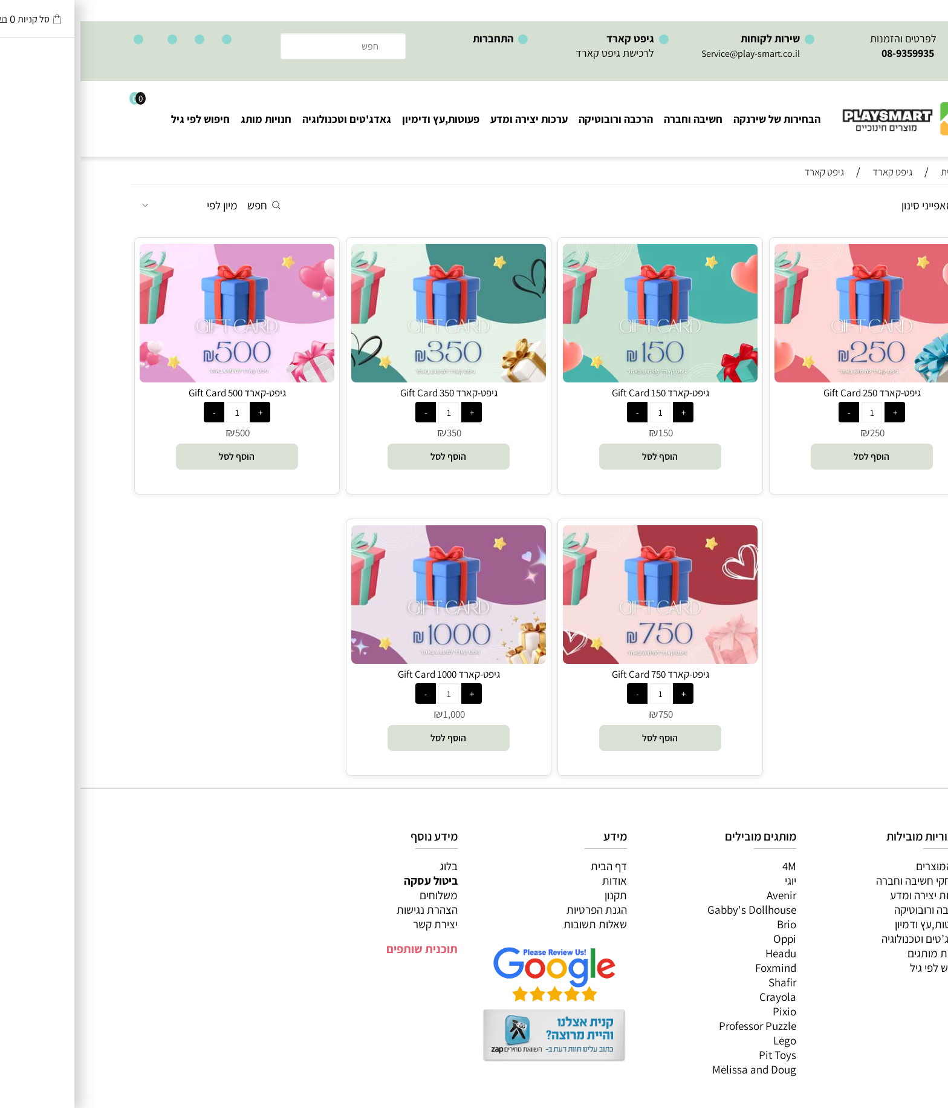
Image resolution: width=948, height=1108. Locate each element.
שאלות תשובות (515, 924)
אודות (534, 880)
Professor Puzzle (677, 1025)
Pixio (704, 1011)
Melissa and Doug (674, 1069)
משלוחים (358, 895)
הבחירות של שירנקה (696, 119)
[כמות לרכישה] (791, 412)
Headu (700, 953)
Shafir (702, 982)
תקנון (535, 895)
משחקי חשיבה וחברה (840, 880)
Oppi (704, 938)
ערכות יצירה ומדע (448, 119)
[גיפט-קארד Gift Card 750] (579, 659)
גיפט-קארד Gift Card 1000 (368, 674)
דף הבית (528, 866)
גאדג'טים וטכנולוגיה (266, 119)
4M (709, 866)
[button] (791, 457)
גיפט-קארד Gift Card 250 (791, 392)
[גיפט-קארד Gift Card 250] (791, 378)
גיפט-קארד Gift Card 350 (368, 392)
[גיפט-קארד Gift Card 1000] (368, 659)
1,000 (374, 714)
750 (585, 714)
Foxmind (695, 967)
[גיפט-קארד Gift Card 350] (368, 378)
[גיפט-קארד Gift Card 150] (579, 378)
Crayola (697, 996)
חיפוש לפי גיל (120, 119)
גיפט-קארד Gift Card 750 (580, 674)
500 (162, 432)
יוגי (710, 880)
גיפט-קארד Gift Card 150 (580, 392)
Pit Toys (697, 1054)
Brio (706, 924)
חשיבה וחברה (612, 119)
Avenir (701, 895)
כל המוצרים (860, 866)
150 (585, 432)
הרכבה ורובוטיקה (535, 119)
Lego (704, 1040)
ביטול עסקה (350, 880)
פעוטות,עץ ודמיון (849, 924)
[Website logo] (825, 109)
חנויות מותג (185, 119)
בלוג (368, 866)
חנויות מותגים (856, 953)
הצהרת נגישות (346, 909)
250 (797, 432)
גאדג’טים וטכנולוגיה (843, 938)
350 (373, 432)
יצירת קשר (355, 924)
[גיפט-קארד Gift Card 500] (156, 378)
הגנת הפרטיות (516, 909)
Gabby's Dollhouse (671, 909)
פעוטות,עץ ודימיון (360, 119)
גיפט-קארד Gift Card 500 (157, 392)
